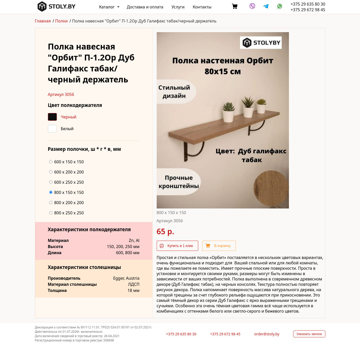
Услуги (177, 7)
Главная (43, 21)
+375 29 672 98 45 (308, 10)
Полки (61, 21)
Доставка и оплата (145, 7)
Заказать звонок (309, 334)
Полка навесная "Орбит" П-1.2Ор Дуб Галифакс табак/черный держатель (144, 21)
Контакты (202, 7)
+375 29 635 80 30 (308, 4)
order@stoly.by (266, 333)
